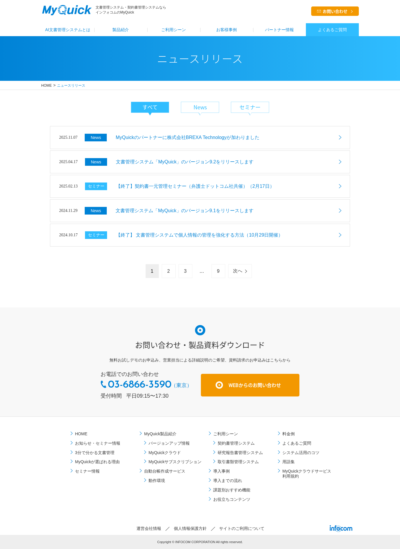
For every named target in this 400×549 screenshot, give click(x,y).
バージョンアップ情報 (169, 443)
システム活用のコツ (300, 452)
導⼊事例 (221, 471)
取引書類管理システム (238, 461)
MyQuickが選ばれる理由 (97, 461)
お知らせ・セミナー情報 (97, 443)
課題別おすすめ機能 (231, 490)
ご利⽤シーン (173, 29)
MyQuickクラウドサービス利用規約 (306, 473)
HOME (46, 85)
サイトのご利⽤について (241, 528)
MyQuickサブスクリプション (175, 461)
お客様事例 (226, 29)
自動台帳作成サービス (164, 471)
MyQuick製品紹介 (160, 433)
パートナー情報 (279, 29)
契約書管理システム (236, 443)
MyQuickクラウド (165, 452)
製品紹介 (120, 29)
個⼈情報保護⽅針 (190, 528)
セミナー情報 (87, 471)
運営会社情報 (148, 528)
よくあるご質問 (332, 29)
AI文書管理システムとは (67, 29)
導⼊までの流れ (227, 480)
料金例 (288, 433)
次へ (237, 270)
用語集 (288, 461)
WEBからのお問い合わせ (255, 385)
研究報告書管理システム (240, 452)
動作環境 (157, 480)
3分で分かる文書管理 (94, 452)
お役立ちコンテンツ (231, 499)
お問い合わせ (335, 11)
